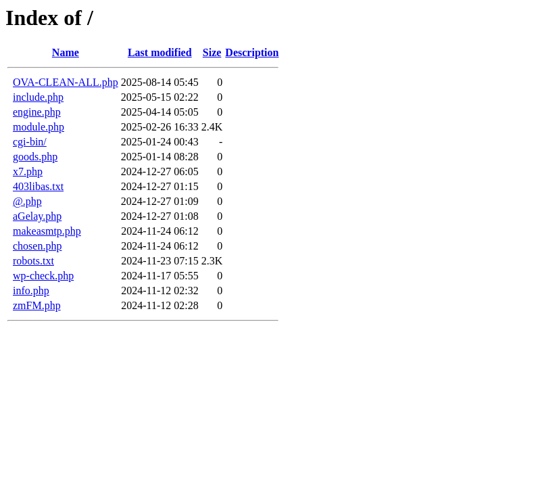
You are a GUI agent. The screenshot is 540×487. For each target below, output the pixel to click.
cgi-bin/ (30, 141)
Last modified (160, 52)
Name (65, 52)
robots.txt (33, 260)
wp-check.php (43, 275)
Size (212, 52)
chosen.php (37, 246)
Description (251, 52)
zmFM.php (37, 305)
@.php (27, 201)
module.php (38, 127)
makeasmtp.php (47, 231)
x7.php (28, 171)
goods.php (35, 156)
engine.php (37, 112)
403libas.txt (38, 186)
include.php (38, 97)
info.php (31, 290)
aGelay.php (37, 216)
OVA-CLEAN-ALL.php (65, 82)
